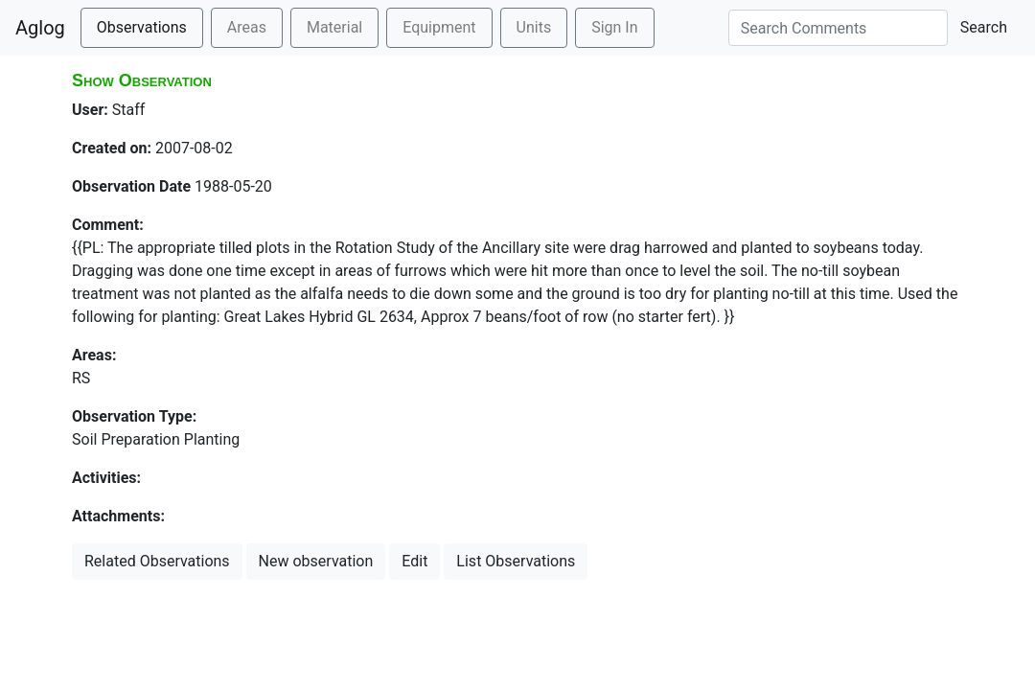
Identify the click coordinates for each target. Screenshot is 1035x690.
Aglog (40, 27)
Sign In (614, 27)
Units (534, 27)
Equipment (438, 27)
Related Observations (157, 561)
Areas (246, 27)
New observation (316, 561)
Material (334, 27)
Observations (142, 27)
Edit (414, 561)
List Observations (515, 561)
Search (983, 27)
